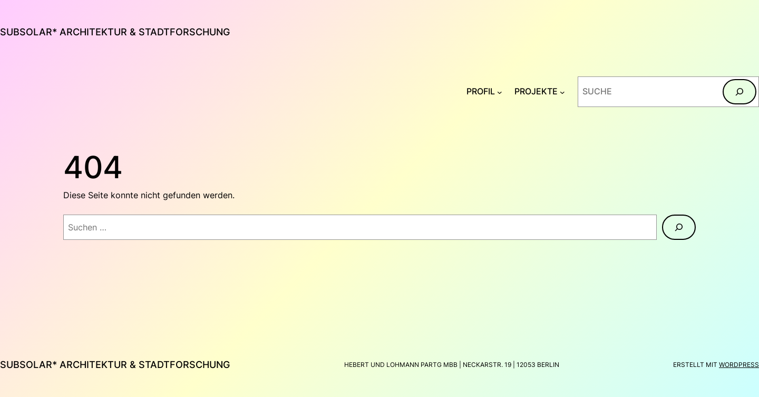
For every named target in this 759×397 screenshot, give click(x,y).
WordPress (739, 365)
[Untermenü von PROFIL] (499, 91)
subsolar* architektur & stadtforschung (115, 31)
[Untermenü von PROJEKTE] (562, 91)
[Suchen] (739, 91)
